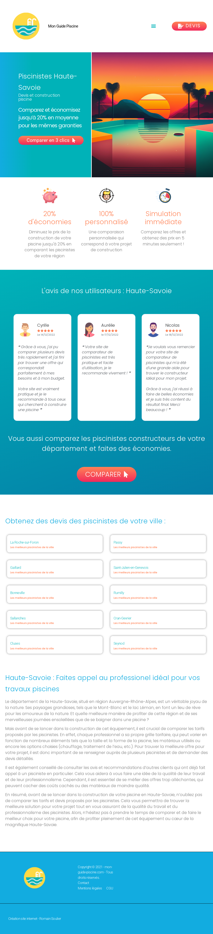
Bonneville (17, 593)
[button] (153, 26)
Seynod (119, 643)
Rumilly (119, 593)
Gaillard (15, 567)
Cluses (15, 643)
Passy (118, 542)
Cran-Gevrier (122, 618)
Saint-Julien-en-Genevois (131, 567)
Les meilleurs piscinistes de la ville (32, 547)
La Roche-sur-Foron (24, 542)
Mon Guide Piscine (63, 26)
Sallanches (18, 618)
